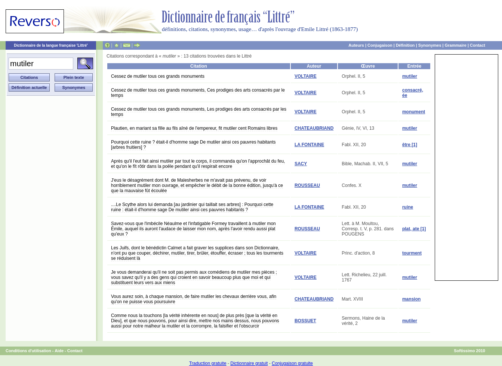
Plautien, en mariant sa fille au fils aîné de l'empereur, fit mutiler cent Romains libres (194, 128)
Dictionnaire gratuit (249, 363)
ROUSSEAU (307, 185)
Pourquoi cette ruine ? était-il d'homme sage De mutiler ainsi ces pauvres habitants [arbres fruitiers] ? (193, 144)
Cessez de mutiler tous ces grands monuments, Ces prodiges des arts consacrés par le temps (198, 92)
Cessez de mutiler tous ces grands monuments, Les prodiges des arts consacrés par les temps (198, 112)
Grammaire (455, 45)
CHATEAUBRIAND (314, 128)
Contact (477, 45)
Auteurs (356, 45)
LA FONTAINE (309, 144)
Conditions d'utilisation (28, 350)
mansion (411, 299)
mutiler (409, 76)
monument (413, 111)
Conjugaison (379, 45)
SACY (301, 163)
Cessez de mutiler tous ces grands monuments (157, 76)
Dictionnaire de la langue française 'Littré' (51, 45)
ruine (407, 207)
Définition (405, 45)
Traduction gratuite (208, 363)
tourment (412, 253)
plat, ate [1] (414, 228)
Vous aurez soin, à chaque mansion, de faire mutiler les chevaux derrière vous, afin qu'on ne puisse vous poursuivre (193, 299)
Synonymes (429, 45)
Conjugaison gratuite (292, 363)
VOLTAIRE (306, 76)
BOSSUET (305, 320)
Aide (59, 350)
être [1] (409, 144)
